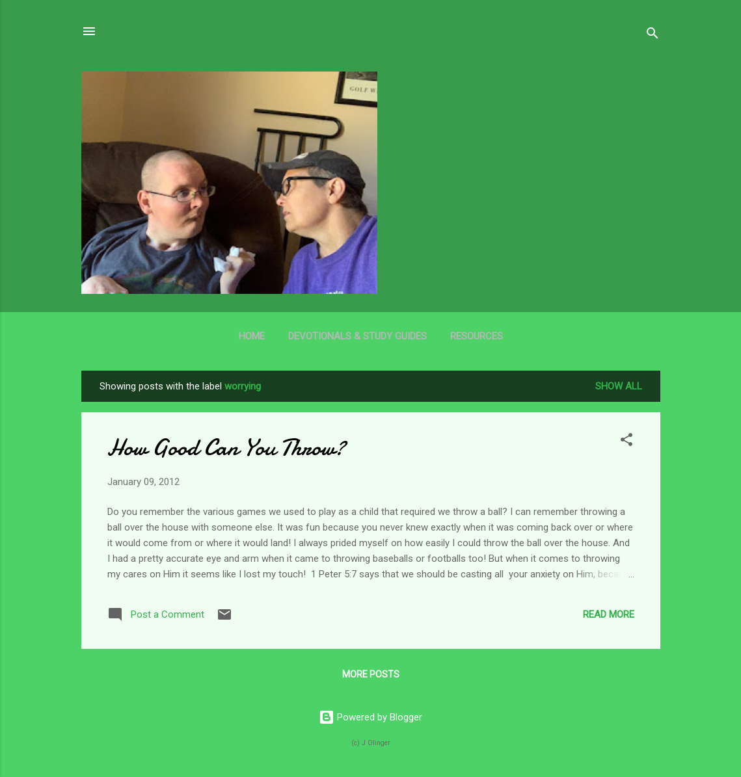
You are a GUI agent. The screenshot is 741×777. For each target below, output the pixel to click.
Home (252, 336)
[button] (626, 442)
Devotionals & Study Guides (357, 336)
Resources (476, 336)
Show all (618, 386)
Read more (608, 614)
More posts (370, 674)
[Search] (652, 35)
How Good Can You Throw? (226, 448)
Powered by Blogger (370, 717)
